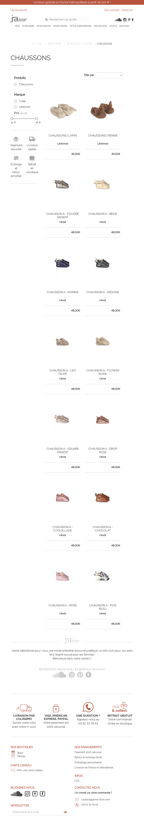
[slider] (12, 118)
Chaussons (26, 84)
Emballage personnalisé (88, 762)
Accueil (37, 43)
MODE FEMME (60, 26)
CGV (77, 780)
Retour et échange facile (88, 757)
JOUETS (113, 26)
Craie (22, 101)
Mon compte (111, 9)
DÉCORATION (100, 26)
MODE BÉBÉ (28, 26)
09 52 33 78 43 (89, 804)
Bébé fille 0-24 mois (79, 43)
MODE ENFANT (44, 26)
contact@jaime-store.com (95, 799)
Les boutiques (19, 9)
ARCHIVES (124, 26)
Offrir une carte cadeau (30, 770)
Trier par (89, 75)
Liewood (24, 106)
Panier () (127, 9)
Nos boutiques (22, 747)
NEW (17, 26)
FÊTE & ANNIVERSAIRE (80, 26)
